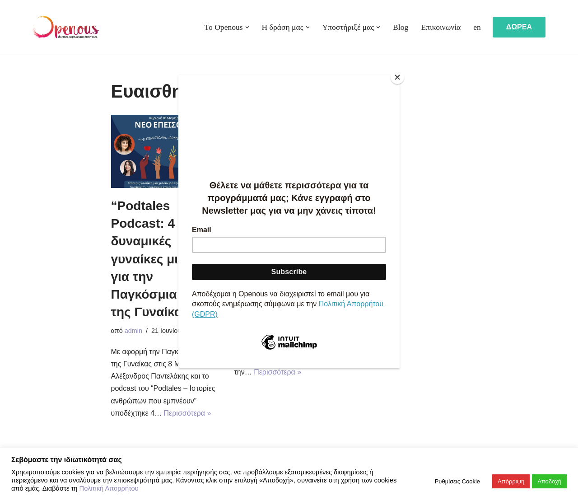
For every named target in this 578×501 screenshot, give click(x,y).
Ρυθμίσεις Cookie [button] (457, 481)
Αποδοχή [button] (549, 481)
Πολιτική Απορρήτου (109, 488)
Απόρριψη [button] (511, 481)
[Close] (397, 77)
